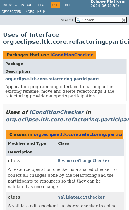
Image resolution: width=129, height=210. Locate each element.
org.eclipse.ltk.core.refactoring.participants (52, 79)
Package (27, 5)
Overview (9, 5)
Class (42, 5)
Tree (67, 5)
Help (41, 11)
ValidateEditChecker (81, 197)
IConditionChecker (71, 54)
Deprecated (11, 11)
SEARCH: (67, 20)
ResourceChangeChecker (84, 160)
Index (29, 11)
